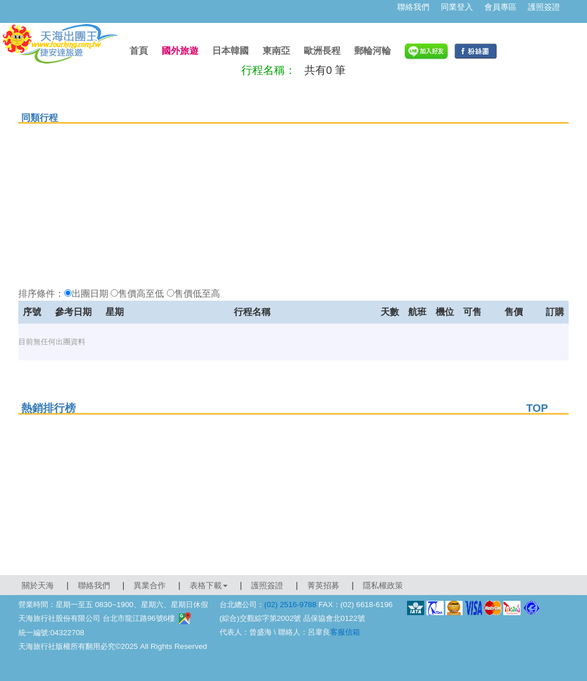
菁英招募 (323, 585)
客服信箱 (345, 632)
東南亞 (276, 51)
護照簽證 (544, 6)
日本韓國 (230, 51)
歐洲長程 (322, 51)
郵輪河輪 (372, 51)
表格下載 (209, 585)
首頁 (139, 51)
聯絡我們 (413, 6)
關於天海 (38, 585)
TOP (537, 408)
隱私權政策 (383, 585)
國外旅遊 (180, 51)
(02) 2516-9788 (290, 604)
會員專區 (500, 6)
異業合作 (150, 585)
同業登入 (457, 6)
